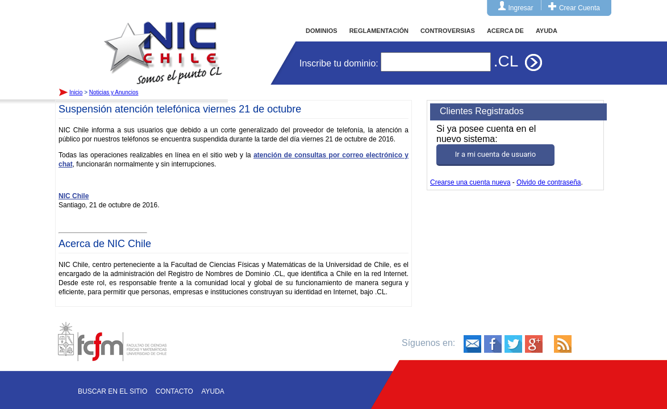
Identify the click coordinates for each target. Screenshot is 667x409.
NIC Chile (74, 196)
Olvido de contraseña (548, 182)
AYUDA (546, 30)
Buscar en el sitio (112, 391)
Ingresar (520, 8)
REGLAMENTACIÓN (378, 30)
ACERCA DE (505, 30)
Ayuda (212, 391)
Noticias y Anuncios (114, 92)
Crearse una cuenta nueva (470, 182)
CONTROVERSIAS (447, 30)
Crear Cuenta (579, 8)
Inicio (163, 42)
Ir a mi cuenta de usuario (495, 154)
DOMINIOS (321, 30)
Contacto (174, 391)
